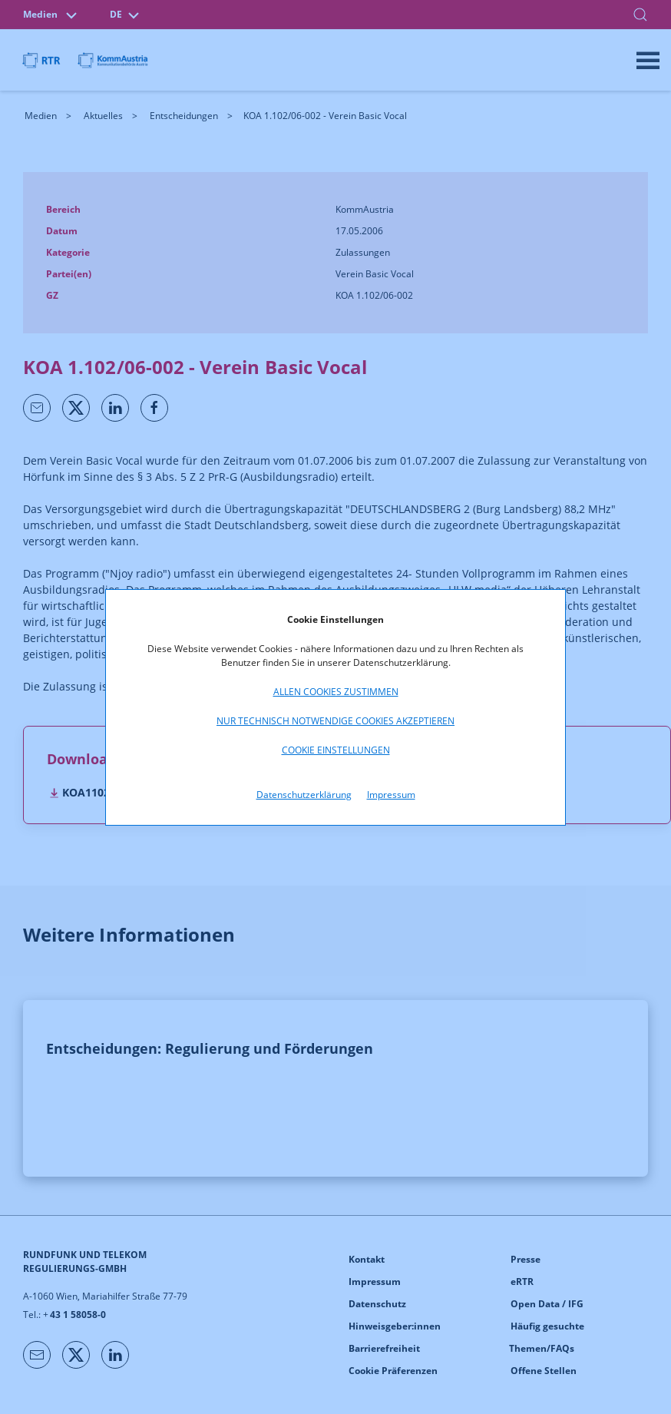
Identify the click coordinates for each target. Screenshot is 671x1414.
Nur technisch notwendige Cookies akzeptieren (335, 720)
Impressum (391, 794)
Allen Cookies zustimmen (335, 691)
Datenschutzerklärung (304, 794)
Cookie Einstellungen (336, 750)
